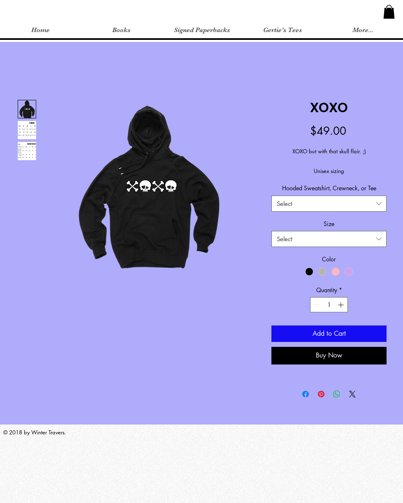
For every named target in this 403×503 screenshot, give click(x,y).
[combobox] (329, 204)
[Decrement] (316, 305)
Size (329, 224)
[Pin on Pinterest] (321, 394)
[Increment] (341, 305)
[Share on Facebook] (305, 394)
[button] (389, 11)
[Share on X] (352, 394)
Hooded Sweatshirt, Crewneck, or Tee (329, 188)
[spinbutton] (329, 305)
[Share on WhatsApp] (337, 394)
